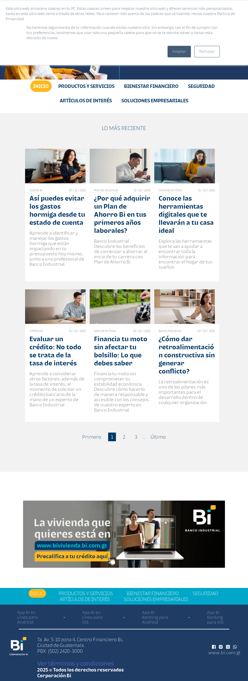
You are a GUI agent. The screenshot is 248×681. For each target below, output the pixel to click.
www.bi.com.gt (224, 652)
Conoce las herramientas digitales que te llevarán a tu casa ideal (186, 214)
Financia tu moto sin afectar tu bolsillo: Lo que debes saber (120, 351)
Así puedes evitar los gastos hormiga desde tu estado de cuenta (57, 210)
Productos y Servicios (86, 86)
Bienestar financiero (151, 86)
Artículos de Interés (86, 100)
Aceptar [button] (179, 51)
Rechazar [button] (207, 51)
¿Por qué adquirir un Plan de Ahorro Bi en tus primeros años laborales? (122, 214)
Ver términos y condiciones (75, 663)
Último (158, 437)
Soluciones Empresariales (154, 100)
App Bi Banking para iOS (215, 617)
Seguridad (201, 86)
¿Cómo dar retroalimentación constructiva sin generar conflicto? (187, 355)
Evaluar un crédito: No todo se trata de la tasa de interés (55, 351)
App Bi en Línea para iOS (92, 617)
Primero (91, 437)
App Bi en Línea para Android (27, 617)
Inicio (41, 86)
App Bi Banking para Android (155, 617)
